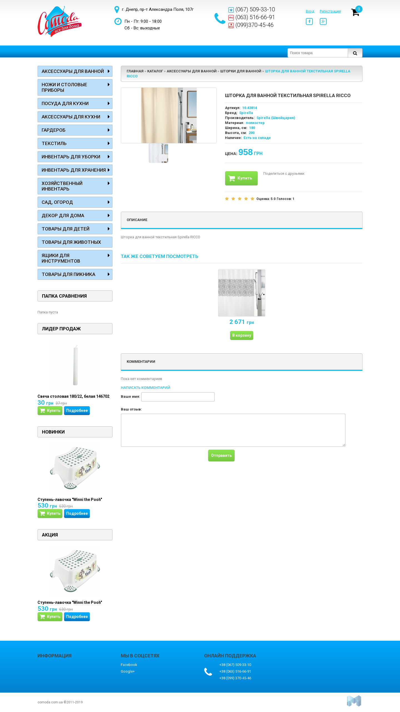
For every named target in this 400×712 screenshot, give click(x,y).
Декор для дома (63, 215)
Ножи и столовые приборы (64, 87)
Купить (240, 178)
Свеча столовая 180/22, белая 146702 (73, 396)
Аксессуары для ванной (73, 71)
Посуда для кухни (65, 103)
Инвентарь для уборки (71, 156)
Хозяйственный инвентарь (62, 186)
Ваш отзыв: (131, 409)
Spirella (246, 113)
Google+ (128, 671)
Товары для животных (71, 242)
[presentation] (163, 460)
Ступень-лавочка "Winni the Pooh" (70, 499)
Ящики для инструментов (61, 258)
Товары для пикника (68, 274)
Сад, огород (57, 202)
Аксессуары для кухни (71, 117)
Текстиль (54, 143)
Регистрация (330, 11)
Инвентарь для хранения (74, 170)
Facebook (129, 665)
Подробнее (77, 410)
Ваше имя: (130, 396)
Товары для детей (65, 229)
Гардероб (54, 130)
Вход (310, 11)
